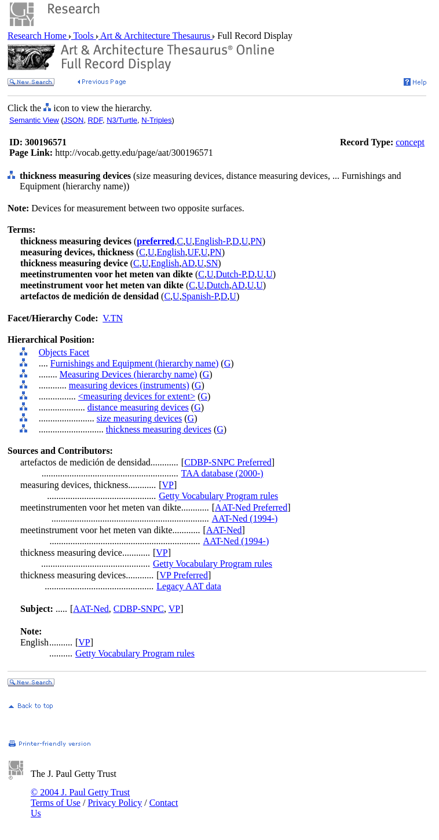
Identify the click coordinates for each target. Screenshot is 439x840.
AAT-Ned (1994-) (245, 518)
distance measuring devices (138, 407)
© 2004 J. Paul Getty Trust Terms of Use (80, 797)
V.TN (113, 318)
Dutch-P (230, 274)
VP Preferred (184, 575)
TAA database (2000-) (222, 473)
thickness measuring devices (158, 429)
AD (188, 263)
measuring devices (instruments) (129, 385)
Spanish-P (200, 296)
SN (212, 263)
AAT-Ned (224, 530)
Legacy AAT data (188, 586)
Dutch (217, 285)
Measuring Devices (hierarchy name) (128, 374)
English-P (212, 241)
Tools (83, 36)
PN (256, 241)
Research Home (38, 36)
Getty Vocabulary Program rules (218, 496)
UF (192, 252)
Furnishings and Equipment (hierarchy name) (134, 363)
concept (410, 142)
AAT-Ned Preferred (251, 507)
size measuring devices (139, 418)
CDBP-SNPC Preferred (228, 462)
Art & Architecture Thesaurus (155, 36)
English (171, 252)
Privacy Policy (114, 803)
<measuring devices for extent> (136, 396)
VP (168, 485)
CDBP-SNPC (139, 609)
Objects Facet (64, 352)
